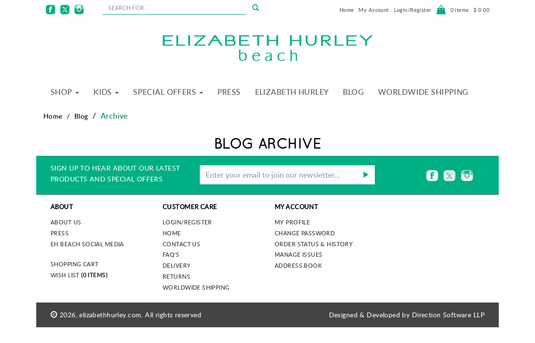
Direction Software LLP (448, 314)
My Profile (292, 222)
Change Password (305, 233)
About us (66, 222)
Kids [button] (106, 92)
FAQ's (171, 254)
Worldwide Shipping (423, 92)
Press (229, 92)
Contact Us (181, 244)
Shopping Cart (74, 264)
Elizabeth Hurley (292, 92)
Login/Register (413, 9)
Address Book (298, 265)
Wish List (79, 275)
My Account (374, 9)
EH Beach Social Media (87, 244)
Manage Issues (298, 254)
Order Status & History (314, 244)
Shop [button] (65, 92)
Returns (176, 276)
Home (347, 9)
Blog (353, 92)
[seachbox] (174, 7)
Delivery (177, 265)
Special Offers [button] (168, 92)
